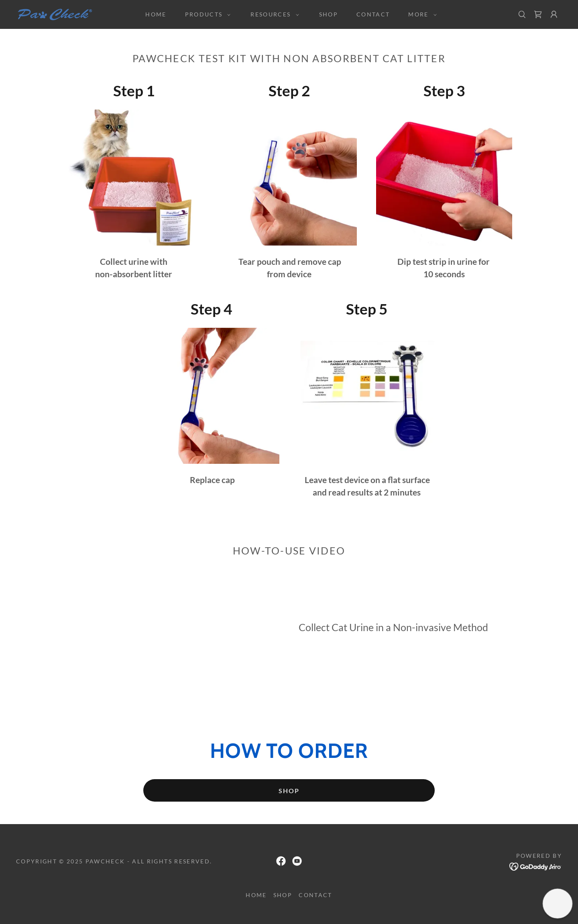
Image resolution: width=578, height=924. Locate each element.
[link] (56, 13)
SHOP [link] (328, 14)
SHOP (289, 790)
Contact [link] (373, 14)
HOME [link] (155, 14)
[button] (205, 14)
